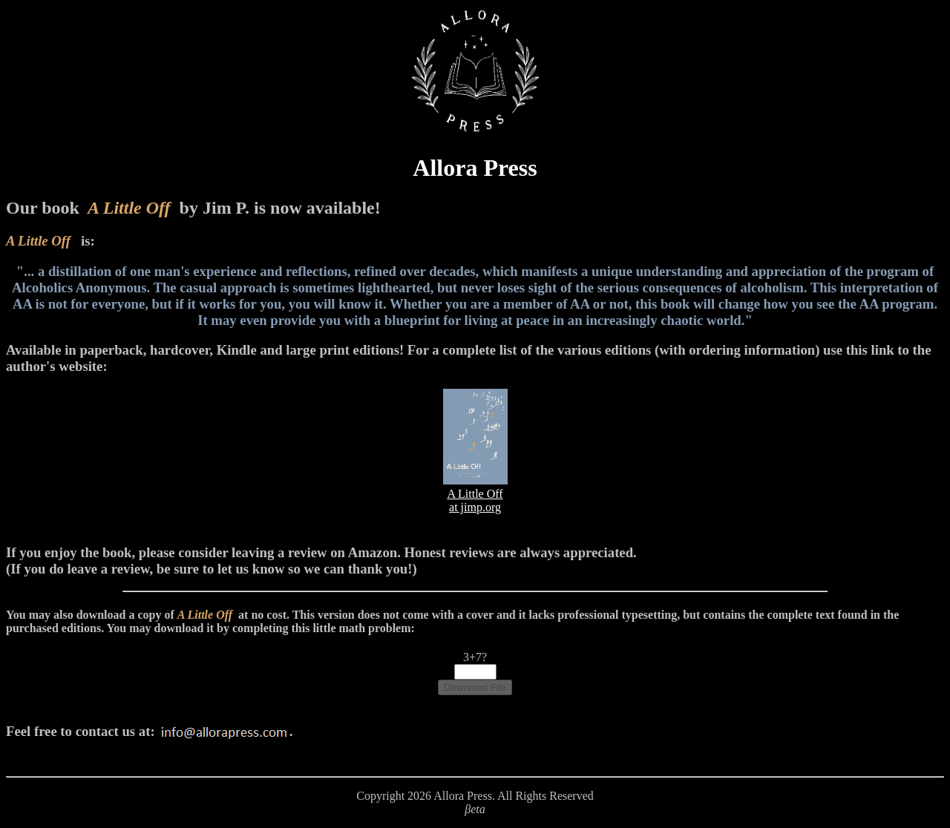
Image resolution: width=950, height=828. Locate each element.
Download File (475, 687)
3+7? (475, 657)
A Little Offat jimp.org (475, 493)
